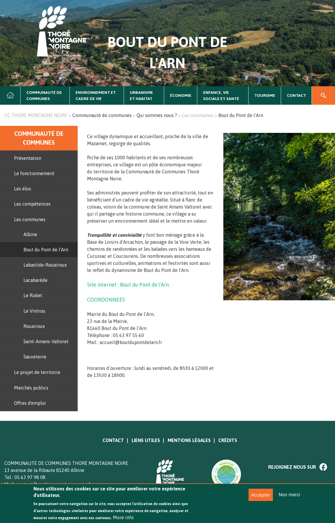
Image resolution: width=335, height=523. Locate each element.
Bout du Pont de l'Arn (45, 249)
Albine (30, 234)
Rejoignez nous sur (292, 467)
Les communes (197, 115)
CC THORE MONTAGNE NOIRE (35, 115)
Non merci (289, 498)
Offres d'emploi (30, 403)
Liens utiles (146, 440)
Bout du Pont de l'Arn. (145, 285)
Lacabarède (35, 280)
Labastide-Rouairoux (45, 265)
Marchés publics (31, 387)
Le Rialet (32, 295)
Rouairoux (34, 326)
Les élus (22, 188)
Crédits (227, 440)
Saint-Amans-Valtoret (46, 341)
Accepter (260, 499)
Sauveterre (34, 356)
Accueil (10, 95)
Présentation (27, 158)
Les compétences (32, 204)
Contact (296, 95)
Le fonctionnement (34, 173)
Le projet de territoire (37, 372)
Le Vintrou (34, 311)
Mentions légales (189, 440)
